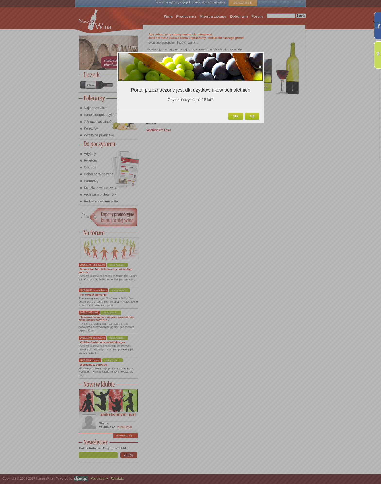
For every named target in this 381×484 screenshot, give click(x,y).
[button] (260, 66)
